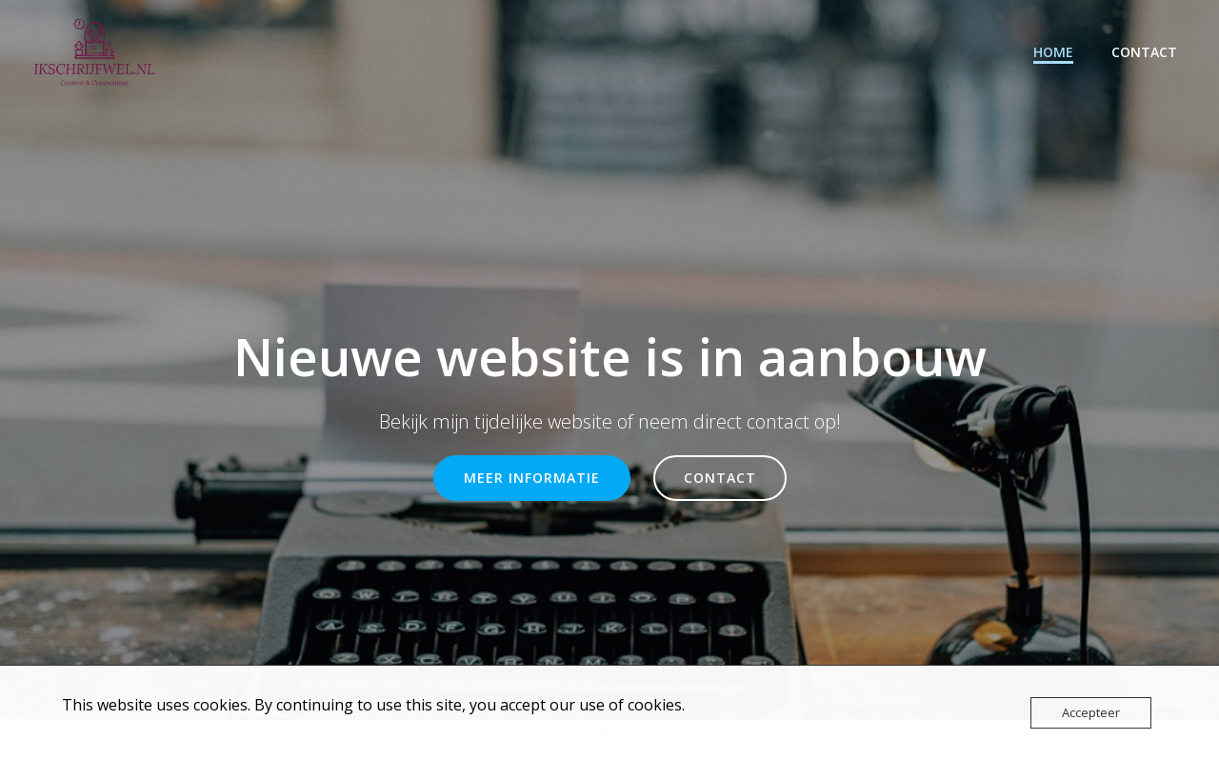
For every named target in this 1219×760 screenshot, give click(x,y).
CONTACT (1144, 52)
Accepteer (1091, 712)
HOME (1053, 52)
